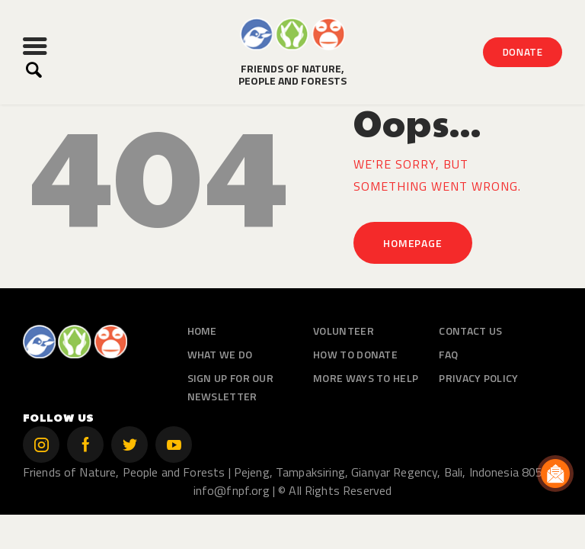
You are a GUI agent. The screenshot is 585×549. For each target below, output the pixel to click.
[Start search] (34, 70)
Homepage (412, 243)
